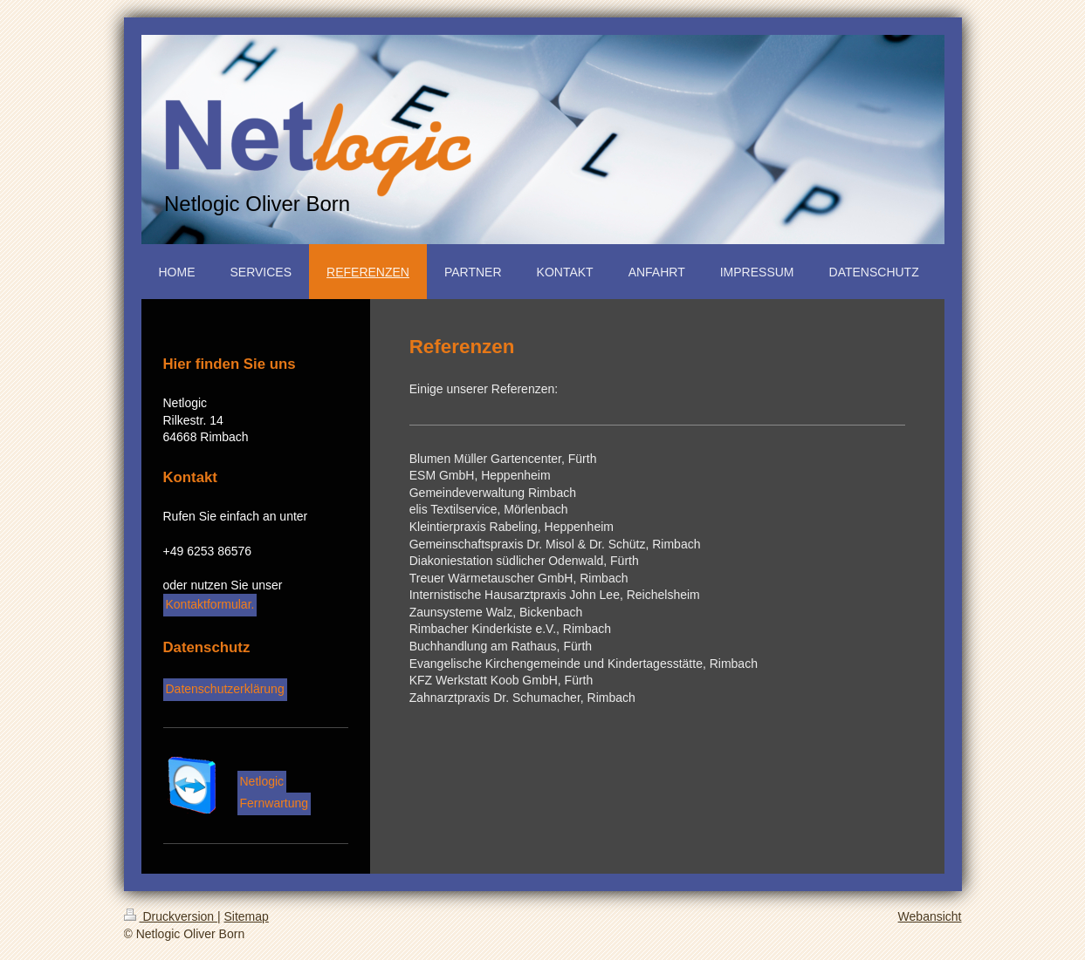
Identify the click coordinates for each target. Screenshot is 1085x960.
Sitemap (246, 916)
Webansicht (930, 916)
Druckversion (170, 916)
